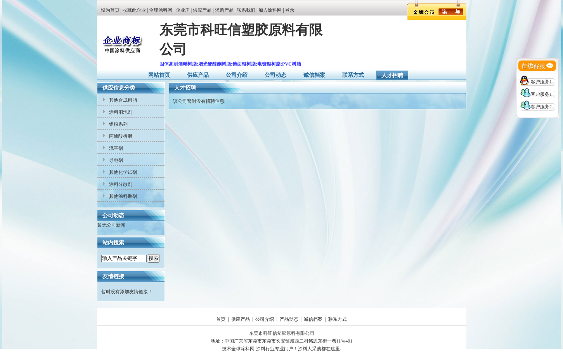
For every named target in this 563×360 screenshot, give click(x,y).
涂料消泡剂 (120, 112)
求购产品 (224, 10)
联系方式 (353, 75)
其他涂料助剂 (123, 196)
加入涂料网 (270, 10)
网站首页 (159, 75)
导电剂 (116, 160)
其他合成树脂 (123, 100)
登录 (289, 10)
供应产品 (202, 10)
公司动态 (275, 75)
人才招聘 (392, 75)
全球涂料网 (160, 10)
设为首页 (110, 10)
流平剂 (116, 148)
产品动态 (289, 319)
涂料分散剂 (120, 184)
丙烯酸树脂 (120, 136)
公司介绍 (237, 75)
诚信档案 (314, 75)
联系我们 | (247, 10)
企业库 (183, 10)
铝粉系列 (118, 124)
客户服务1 (541, 82)
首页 (220, 319)
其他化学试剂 (123, 172)
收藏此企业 (134, 10)
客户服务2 (541, 106)
